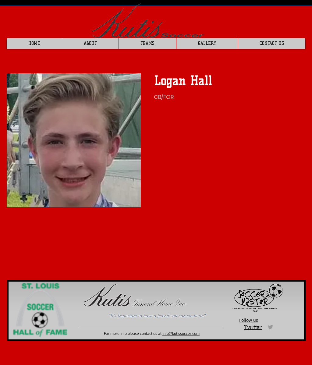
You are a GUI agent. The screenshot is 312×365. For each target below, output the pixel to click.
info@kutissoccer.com (181, 333)
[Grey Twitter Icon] (270, 327)
